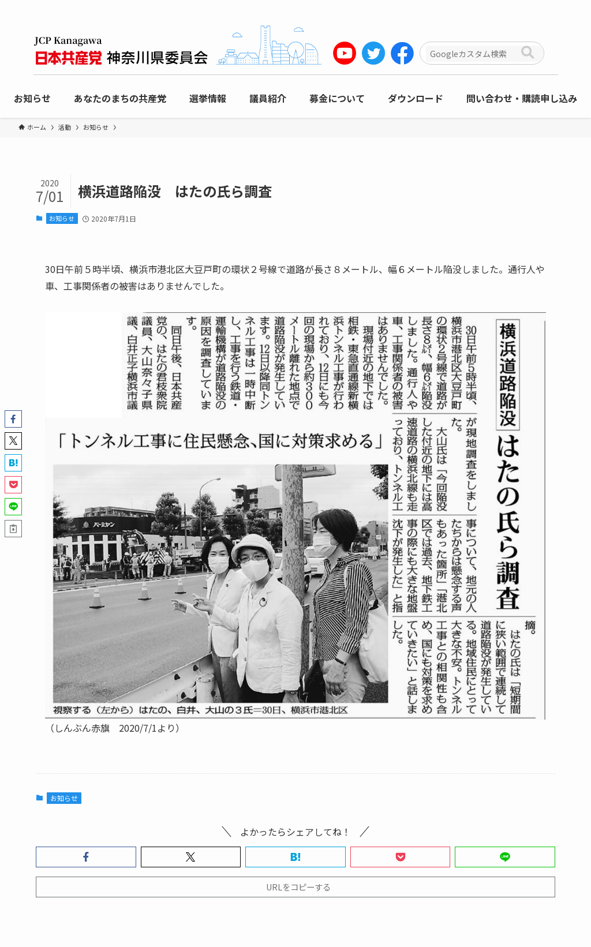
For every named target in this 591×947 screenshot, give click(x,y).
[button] (86, 857)
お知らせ (61, 218)
